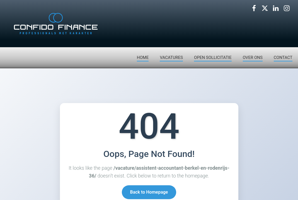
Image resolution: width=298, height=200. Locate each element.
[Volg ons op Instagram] (286, 8)
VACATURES (171, 57)
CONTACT (283, 57)
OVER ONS (253, 57)
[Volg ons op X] (264, 8)
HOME (143, 57)
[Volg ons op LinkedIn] (275, 8)
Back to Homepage (149, 192)
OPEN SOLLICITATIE (213, 57)
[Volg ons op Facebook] (254, 8)
